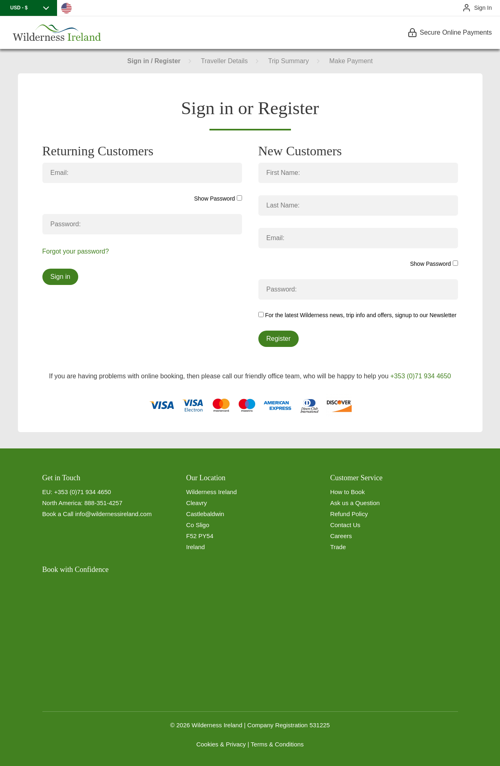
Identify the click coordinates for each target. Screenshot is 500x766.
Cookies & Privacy (221, 744)
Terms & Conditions (277, 744)
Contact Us (345, 524)
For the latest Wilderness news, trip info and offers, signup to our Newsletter (357, 315)
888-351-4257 (103, 502)
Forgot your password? (75, 251)
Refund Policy (349, 513)
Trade (338, 546)
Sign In (483, 7)
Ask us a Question (355, 502)
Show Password (218, 198)
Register (279, 338)
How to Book (347, 491)
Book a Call (58, 513)
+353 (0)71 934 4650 (420, 376)
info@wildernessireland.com (113, 513)
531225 (319, 725)
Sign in (60, 276)
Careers (341, 535)
